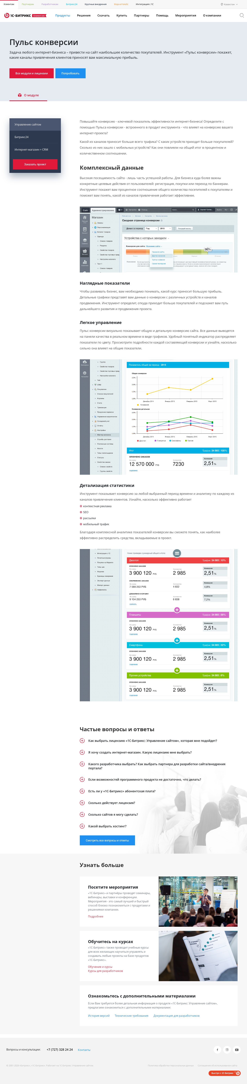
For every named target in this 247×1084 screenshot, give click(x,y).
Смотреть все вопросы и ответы (111, 844)
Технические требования (131, 1019)
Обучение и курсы (100, 970)
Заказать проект (35, 167)
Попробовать (83, 73)
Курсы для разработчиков (105, 974)
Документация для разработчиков (176, 1019)
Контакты (84, 1050)
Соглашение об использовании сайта (216, 1065)
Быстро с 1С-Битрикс (222, 1073)
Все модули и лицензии (36, 73)
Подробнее (95, 920)
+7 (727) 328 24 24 (60, 1049)
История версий (99, 1019)
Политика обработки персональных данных (167, 1065)
